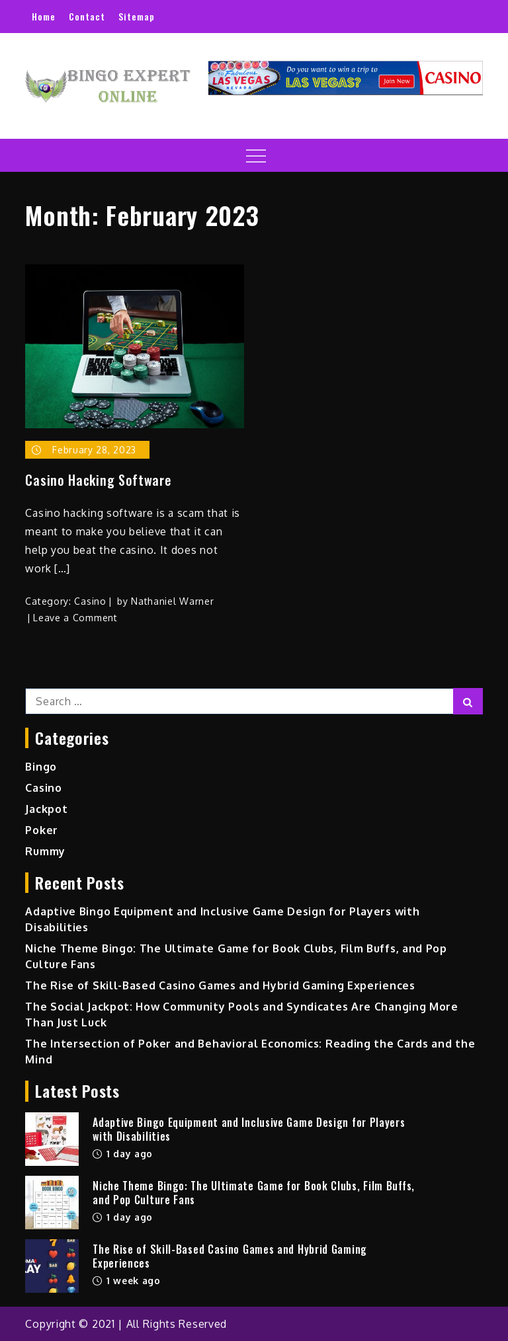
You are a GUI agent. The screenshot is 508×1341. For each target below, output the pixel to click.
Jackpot (46, 809)
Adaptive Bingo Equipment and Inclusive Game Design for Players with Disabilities (249, 1129)
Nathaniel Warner (172, 601)
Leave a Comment (75, 617)
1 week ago (127, 1280)
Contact (87, 16)
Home (44, 16)
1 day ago (123, 1153)
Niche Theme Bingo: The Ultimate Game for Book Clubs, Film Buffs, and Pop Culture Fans (254, 1192)
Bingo (41, 766)
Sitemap (136, 16)
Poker (41, 830)
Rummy (45, 851)
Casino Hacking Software (98, 479)
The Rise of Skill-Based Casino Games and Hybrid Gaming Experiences (220, 985)
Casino (90, 601)
